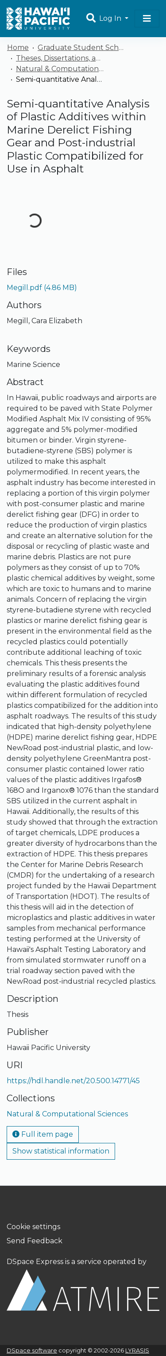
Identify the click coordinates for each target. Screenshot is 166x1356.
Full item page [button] (42, 1134)
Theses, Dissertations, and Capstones (60, 58)
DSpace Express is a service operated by (83, 1284)
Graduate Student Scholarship (82, 47)
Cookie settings (33, 1226)
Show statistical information (60, 1151)
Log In (111, 18)
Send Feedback (34, 1241)
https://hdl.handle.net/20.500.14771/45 (73, 1081)
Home (18, 47)
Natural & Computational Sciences (60, 69)
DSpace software (32, 1350)
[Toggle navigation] (147, 18)
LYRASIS (137, 1350)
